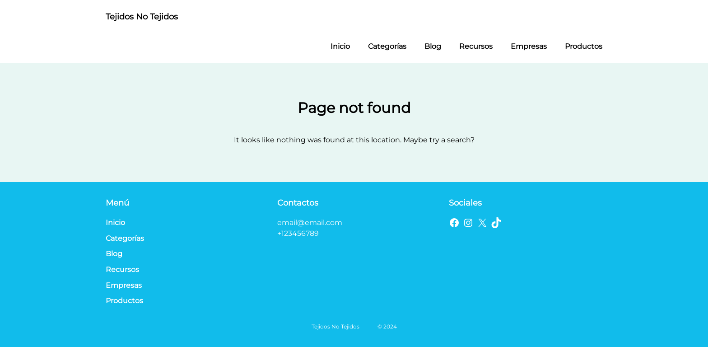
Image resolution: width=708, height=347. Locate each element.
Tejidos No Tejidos (142, 17)
